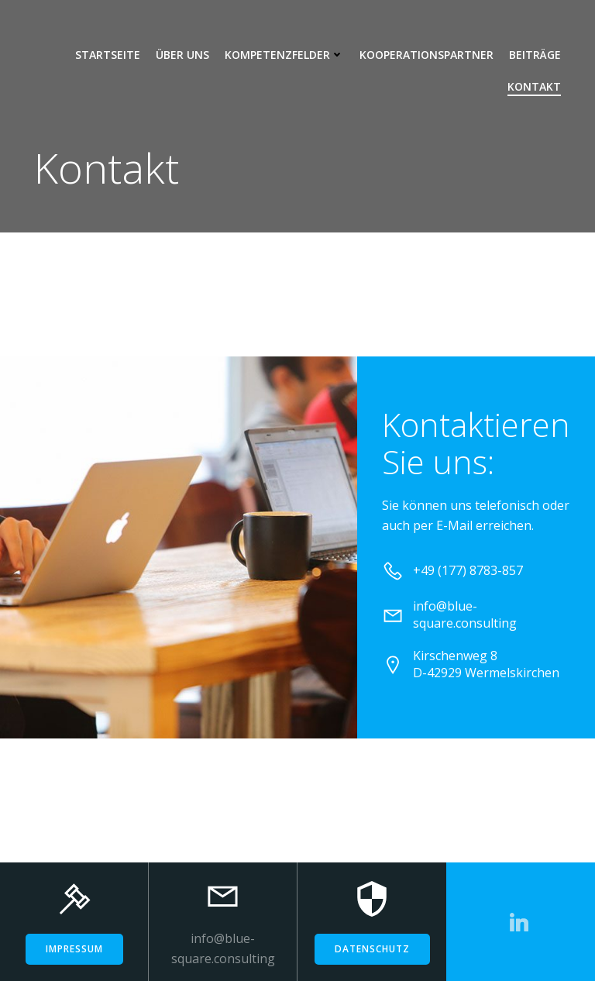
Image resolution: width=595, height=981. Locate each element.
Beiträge (535, 54)
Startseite (107, 54)
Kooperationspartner (426, 54)
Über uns (182, 54)
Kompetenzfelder (284, 54)
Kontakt (534, 86)
